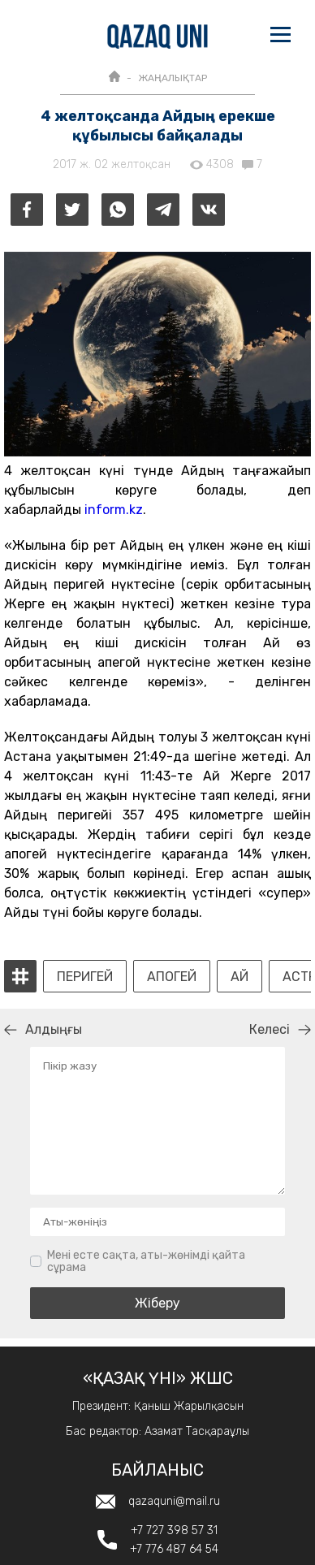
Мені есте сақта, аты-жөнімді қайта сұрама (146, 1261)
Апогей (171, 977)
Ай (239, 977)
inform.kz (113, 509)
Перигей (85, 977)
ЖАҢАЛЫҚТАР (172, 78)
